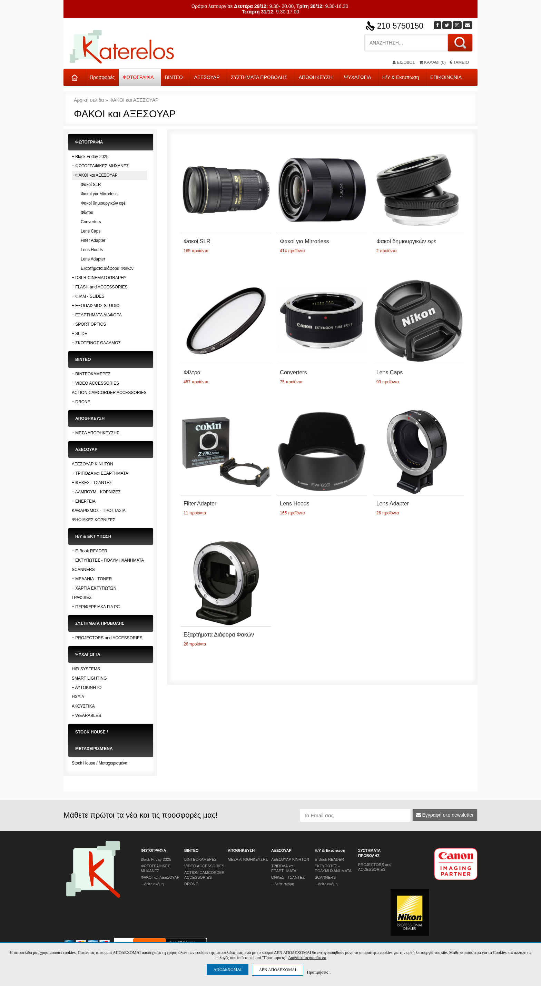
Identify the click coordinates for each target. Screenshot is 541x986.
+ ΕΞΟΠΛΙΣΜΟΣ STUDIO (95, 305)
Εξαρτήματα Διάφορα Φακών (107, 268)
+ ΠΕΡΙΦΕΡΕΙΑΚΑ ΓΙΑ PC (96, 606)
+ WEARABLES (86, 715)
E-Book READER (329, 859)
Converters (91, 221)
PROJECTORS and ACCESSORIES (374, 866)
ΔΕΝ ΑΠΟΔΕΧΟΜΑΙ (277, 969)
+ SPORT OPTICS (89, 324)
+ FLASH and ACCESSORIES (100, 287)
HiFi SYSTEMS (86, 669)
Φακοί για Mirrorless (99, 193)
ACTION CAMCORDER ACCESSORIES (109, 392)
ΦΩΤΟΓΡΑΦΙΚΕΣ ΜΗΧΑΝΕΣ (155, 868)
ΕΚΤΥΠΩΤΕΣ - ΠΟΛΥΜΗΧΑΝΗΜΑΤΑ (333, 868)
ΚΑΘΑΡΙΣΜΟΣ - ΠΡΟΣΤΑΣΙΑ (99, 510)
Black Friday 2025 (156, 859)
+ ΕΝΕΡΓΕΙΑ (84, 501)
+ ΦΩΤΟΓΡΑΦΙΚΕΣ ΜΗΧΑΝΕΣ (100, 166)
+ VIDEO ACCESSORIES (95, 383)
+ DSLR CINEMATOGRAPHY (99, 277)
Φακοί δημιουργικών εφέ (103, 203)
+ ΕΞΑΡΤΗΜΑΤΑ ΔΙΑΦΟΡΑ (97, 315)
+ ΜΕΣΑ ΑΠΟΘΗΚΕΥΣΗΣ (95, 433)
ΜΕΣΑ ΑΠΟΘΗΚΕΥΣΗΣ (248, 859)
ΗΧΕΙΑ (78, 696)
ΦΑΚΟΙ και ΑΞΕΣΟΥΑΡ (134, 100)
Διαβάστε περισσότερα (307, 957)
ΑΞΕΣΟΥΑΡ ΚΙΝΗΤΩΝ (92, 464)
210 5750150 (400, 25)
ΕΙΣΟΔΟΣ (404, 62)
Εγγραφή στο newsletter (445, 815)
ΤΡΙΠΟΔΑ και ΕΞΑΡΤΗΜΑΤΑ (283, 868)
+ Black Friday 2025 (90, 156)
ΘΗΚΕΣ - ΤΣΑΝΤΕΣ (288, 877)
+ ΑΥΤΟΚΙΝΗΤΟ (86, 687)
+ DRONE (81, 402)
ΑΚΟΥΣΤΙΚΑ (83, 706)
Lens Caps (90, 231)
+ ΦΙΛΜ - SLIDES (88, 296)
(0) (432, 62)
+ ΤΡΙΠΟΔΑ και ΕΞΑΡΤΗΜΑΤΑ (100, 473)
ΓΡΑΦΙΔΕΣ (82, 597)
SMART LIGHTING (89, 678)
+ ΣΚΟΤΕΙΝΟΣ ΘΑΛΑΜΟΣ (96, 343)
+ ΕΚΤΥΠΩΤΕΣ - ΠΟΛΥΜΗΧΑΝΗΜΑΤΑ (108, 560)
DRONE (191, 884)
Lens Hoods (92, 249)
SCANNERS (83, 569)
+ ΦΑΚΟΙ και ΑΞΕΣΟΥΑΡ (95, 175)
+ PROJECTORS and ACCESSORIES (107, 637)
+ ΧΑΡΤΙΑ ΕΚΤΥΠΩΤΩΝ (94, 588)
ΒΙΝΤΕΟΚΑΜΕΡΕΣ (200, 859)
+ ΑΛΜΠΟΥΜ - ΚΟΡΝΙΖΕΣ (96, 492)
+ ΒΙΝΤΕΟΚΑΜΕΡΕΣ (91, 374)
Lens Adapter (93, 259)
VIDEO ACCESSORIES (204, 866)
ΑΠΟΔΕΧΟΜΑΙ (228, 969)
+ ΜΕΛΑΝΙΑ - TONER (92, 578)
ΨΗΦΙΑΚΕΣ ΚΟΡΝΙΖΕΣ (93, 519)
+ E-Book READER (89, 551)
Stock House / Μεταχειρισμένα (99, 763)
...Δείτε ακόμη (152, 884)
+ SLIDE (79, 333)
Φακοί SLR (91, 184)
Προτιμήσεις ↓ (319, 972)
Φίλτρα (87, 212)
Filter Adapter (93, 240)
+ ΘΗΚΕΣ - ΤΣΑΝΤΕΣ (92, 482)
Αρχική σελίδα (89, 100)
